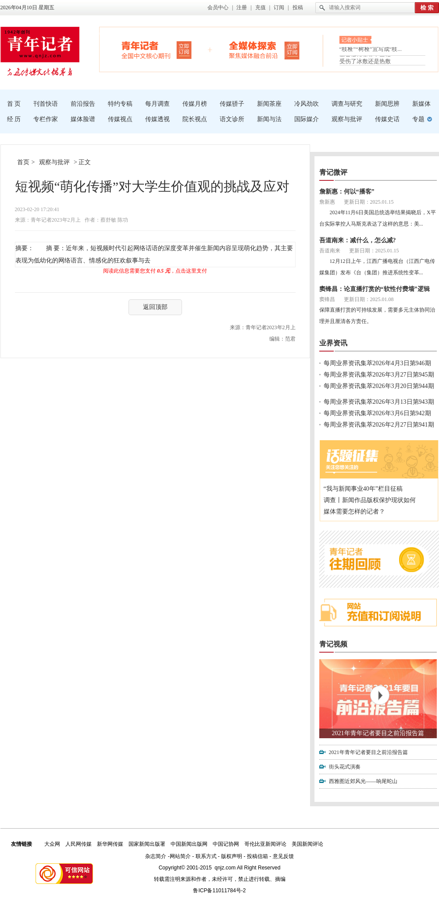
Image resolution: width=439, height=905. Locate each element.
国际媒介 (306, 119)
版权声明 (231, 856)
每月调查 (157, 104)
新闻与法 (269, 119)
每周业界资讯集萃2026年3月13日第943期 (379, 402)
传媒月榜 (194, 104)
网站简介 (180, 856)
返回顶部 (155, 307)
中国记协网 (226, 844)
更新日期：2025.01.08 (369, 299)
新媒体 (421, 104)
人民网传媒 (78, 844)
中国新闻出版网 (189, 844)
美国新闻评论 (307, 844)
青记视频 (333, 644)
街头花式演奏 (344, 767)
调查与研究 (347, 104)
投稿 (298, 7)
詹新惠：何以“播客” (347, 191)
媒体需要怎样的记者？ (354, 511)
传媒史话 (387, 119)
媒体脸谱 (83, 119)
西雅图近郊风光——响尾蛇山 (363, 781)
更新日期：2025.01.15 (369, 202)
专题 (418, 119)
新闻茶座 (269, 104)
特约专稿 (120, 104)
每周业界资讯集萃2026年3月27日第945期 (379, 374)
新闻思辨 (387, 104)
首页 (23, 162)
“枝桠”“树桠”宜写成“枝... (370, 50)
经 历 (14, 119)
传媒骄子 (232, 104)
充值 (260, 7)
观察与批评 (347, 119)
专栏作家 (45, 119)
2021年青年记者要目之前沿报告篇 (378, 733)
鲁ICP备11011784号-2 (219, 890)
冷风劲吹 (306, 104)
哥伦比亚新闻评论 (265, 844)
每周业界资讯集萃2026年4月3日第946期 (377, 363)
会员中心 (217, 7)
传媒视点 (120, 119)
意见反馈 (283, 856)
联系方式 (206, 856)
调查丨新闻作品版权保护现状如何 (370, 500)
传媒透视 (157, 119)
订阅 (279, 7)
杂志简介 (155, 856)
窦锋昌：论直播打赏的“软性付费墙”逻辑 (374, 289)
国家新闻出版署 (146, 844)
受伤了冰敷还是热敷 (365, 61)
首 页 (14, 104)
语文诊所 (232, 119)
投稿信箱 (257, 856)
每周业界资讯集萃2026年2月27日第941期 (379, 424)
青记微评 (333, 172)
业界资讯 (333, 343)
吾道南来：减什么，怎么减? (357, 240)
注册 (241, 7)
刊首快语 (45, 104)
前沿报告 (83, 104)
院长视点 (194, 119)
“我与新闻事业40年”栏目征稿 (363, 488)
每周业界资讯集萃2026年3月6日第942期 (377, 413)
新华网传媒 (110, 844)
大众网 (52, 844)
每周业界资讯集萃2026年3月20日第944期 (379, 386)
